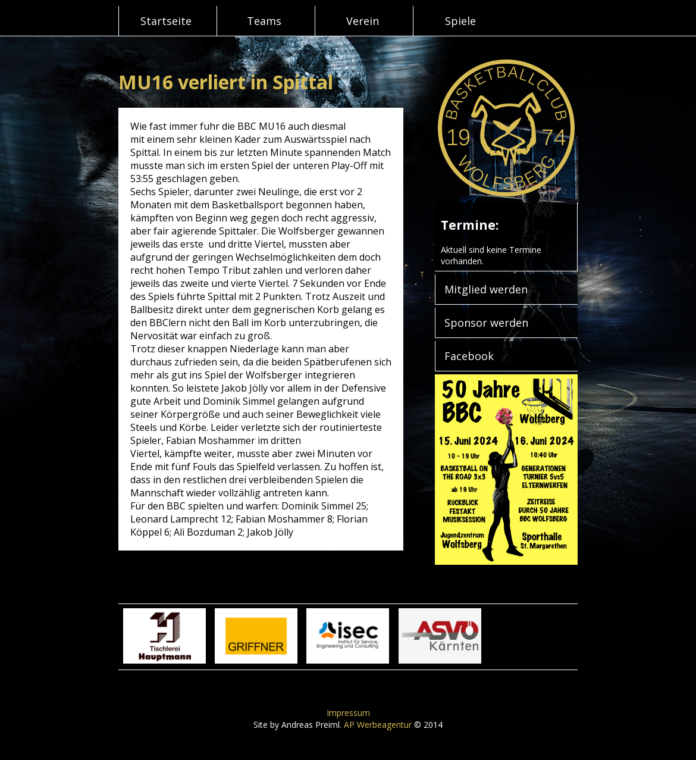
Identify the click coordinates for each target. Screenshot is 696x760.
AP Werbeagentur (378, 724)
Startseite (166, 21)
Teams (264, 21)
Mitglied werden (486, 289)
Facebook (469, 356)
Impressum (348, 712)
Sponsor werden (486, 322)
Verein (362, 21)
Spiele (460, 21)
